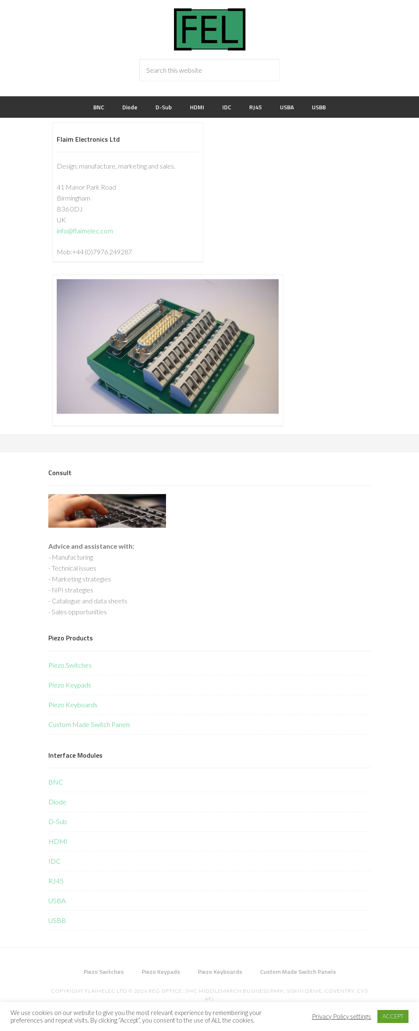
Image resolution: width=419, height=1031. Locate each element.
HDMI (58, 841)
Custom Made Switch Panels (89, 724)
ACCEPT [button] (392, 1016)
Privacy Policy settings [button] (341, 1016)
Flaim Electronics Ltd (209, 29)
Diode (57, 802)
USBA (57, 900)
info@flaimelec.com (85, 231)
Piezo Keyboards (73, 704)
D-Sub (57, 821)
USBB (57, 920)
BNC (55, 782)
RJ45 (55, 881)
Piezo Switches (70, 665)
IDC (54, 861)
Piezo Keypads (69, 685)
